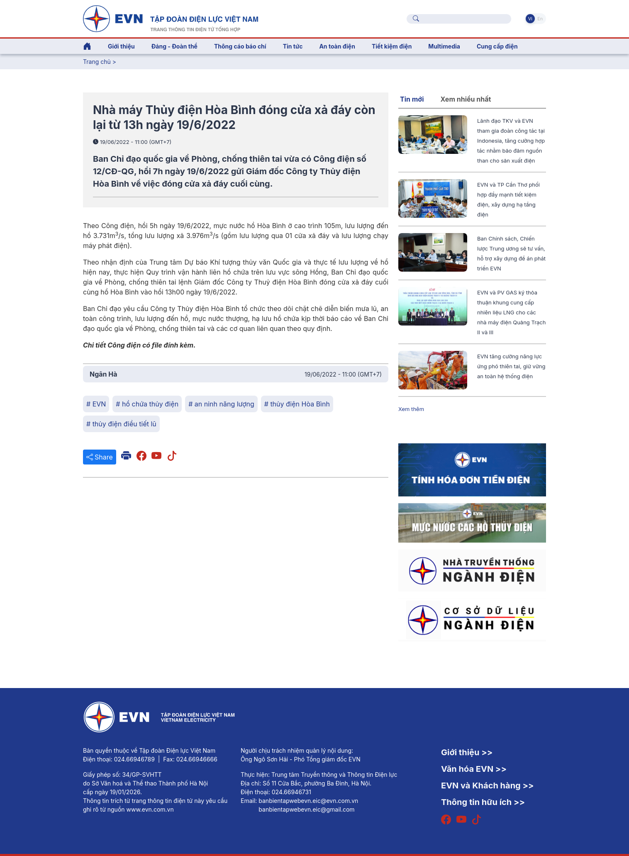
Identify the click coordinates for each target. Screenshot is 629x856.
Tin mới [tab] (412, 99)
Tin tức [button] (293, 46)
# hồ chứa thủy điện (147, 404)
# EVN (96, 404)
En (540, 19)
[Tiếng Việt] (170, 18)
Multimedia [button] (444, 46)
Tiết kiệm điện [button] (392, 46)
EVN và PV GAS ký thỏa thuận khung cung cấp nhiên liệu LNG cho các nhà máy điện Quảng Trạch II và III (511, 312)
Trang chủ (97, 61)
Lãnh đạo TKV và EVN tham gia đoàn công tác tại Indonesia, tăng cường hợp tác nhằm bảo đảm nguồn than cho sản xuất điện (511, 140)
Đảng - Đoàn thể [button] (174, 46)
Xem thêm (411, 409)
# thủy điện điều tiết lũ (121, 424)
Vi (530, 19)
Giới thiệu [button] (121, 46)
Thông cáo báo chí (240, 46)
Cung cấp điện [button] (497, 46)
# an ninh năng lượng (221, 404)
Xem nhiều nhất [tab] (466, 99)
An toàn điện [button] (337, 46)
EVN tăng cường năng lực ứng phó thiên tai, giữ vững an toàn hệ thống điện (511, 366)
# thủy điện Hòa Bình (297, 404)
